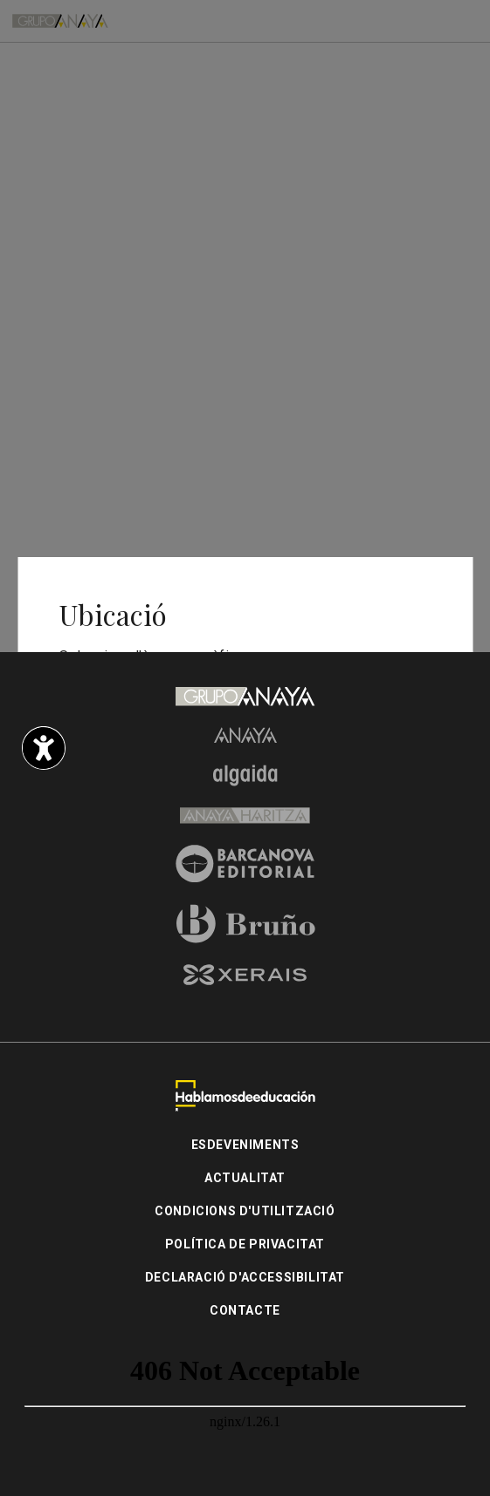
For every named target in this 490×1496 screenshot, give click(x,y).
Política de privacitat (245, 1244)
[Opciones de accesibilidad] (44, 748)
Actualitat (245, 1178)
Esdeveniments (245, 1145)
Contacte (245, 1310)
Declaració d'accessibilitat (245, 1277)
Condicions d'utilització (245, 1211)
